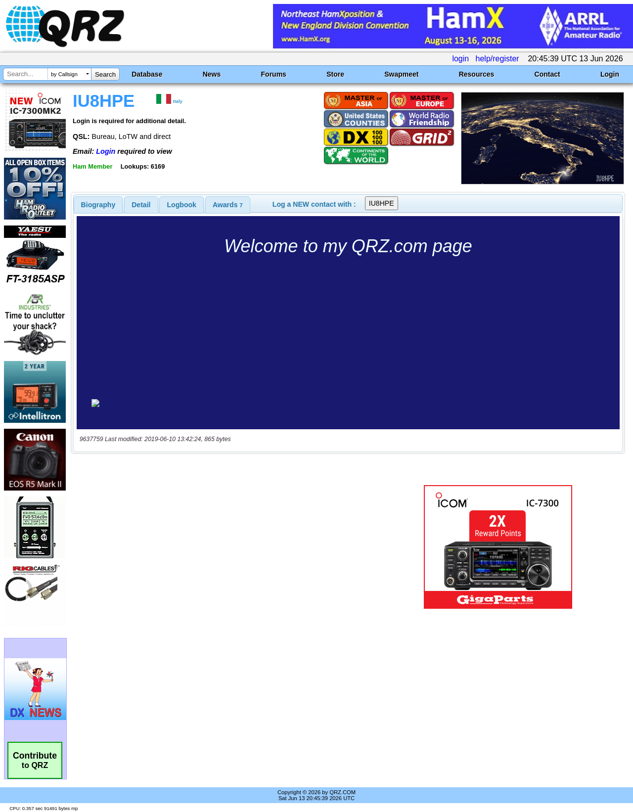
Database (147, 74)
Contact (547, 74)
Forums (273, 74)
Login (609, 74)
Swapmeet (401, 74)
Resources (477, 74)
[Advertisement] (229, 547)
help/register (497, 58)
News (212, 74)
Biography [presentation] (98, 205)
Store (335, 74)
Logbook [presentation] (181, 205)
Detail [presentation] (141, 205)
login (460, 58)
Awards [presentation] (228, 205)
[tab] (98, 204)
